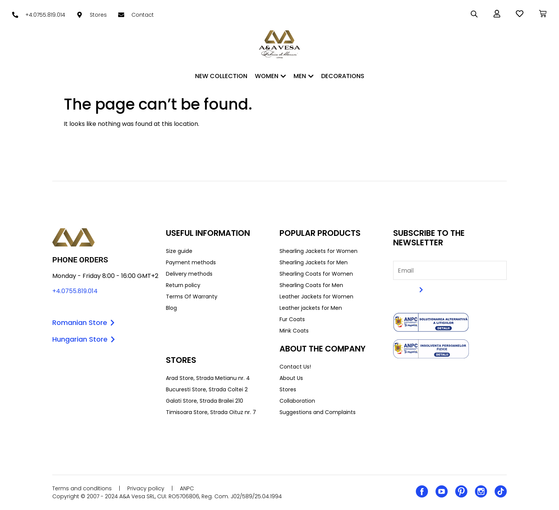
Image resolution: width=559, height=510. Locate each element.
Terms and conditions (82, 488)
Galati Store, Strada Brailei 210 (204, 401)
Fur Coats (292, 319)
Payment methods (191, 262)
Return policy (183, 285)
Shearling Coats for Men (311, 285)
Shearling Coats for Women (316, 274)
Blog (171, 308)
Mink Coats (294, 330)
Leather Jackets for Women (316, 296)
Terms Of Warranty (191, 296)
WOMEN (270, 76)
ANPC (187, 488)
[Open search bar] (474, 14)
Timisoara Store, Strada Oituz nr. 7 (211, 412)
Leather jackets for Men (311, 308)
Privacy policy (145, 488)
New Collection (221, 76)
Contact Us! (295, 366)
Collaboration (297, 401)
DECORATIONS (342, 76)
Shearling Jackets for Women (319, 251)
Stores (288, 389)
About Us (291, 378)
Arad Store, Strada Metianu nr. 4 (208, 378)
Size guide (179, 251)
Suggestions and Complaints (318, 412)
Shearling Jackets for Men (314, 262)
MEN (304, 76)
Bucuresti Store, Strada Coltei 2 (207, 389)
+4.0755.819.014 (75, 291)
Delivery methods (189, 274)
